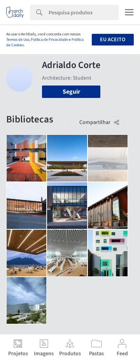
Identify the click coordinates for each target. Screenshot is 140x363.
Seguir (71, 91)
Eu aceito (112, 40)
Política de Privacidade (49, 39)
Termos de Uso (17, 39)
